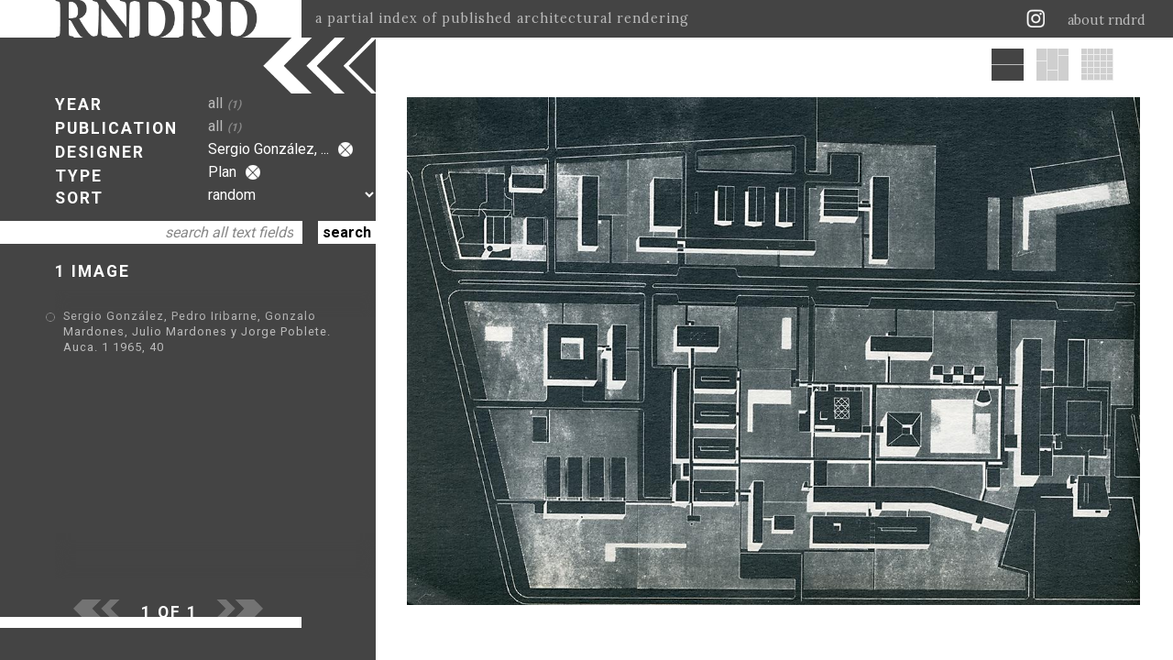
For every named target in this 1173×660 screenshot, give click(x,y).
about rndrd (1107, 20)
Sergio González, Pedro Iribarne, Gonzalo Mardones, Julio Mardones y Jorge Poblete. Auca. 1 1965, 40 (197, 331)
